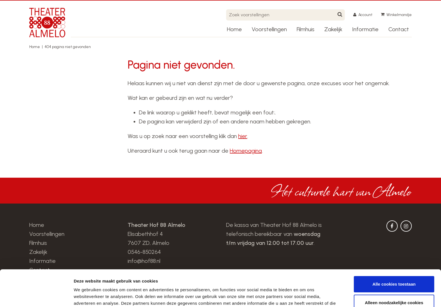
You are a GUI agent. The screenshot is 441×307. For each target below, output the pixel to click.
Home (234, 29)
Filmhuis (305, 29)
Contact (398, 29)
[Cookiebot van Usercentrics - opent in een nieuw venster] (36, 296)
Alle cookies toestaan (393, 247)
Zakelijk (333, 29)
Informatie (365, 29)
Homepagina (246, 150)
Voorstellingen (269, 29)
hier (242, 136)
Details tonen (87, 296)
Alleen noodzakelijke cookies (394, 266)
